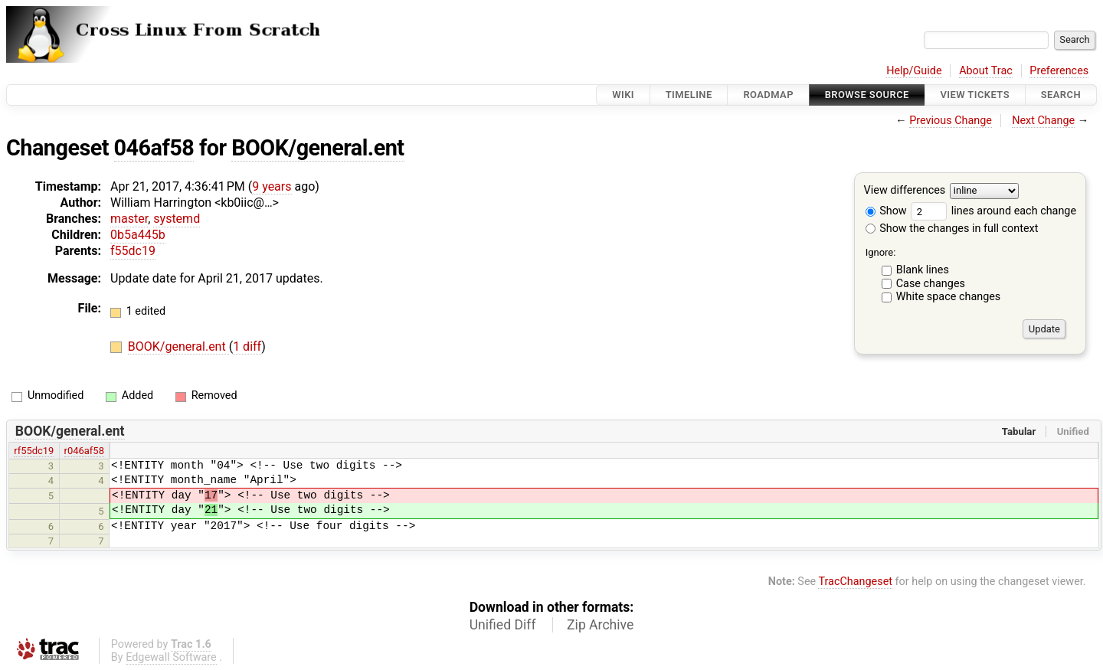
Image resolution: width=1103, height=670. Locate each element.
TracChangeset (855, 581)
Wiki (623, 94)
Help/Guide (913, 70)
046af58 (154, 148)
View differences (905, 191)
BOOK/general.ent (317, 148)
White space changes (948, 296)
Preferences (1058, 70)
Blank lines (922, 269)
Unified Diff (503, 624)
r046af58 (84, 450)
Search (1061, 94)
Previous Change (950, 120)
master (129, 218)
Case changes (930, 283)
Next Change (1043, 120)
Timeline (689, 94)
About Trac (986, 70)
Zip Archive (600, 624)
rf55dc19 (34, 450)
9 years (271, 186)
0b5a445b (137, 234)
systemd (176, 218)
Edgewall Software (171, 657)
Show (886, 210)
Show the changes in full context (952, 228)
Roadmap (768, 94)
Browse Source (867, 94)
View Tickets (975, 94)
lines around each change (993, 210)
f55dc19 (132, 250)
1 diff (247, 346)
